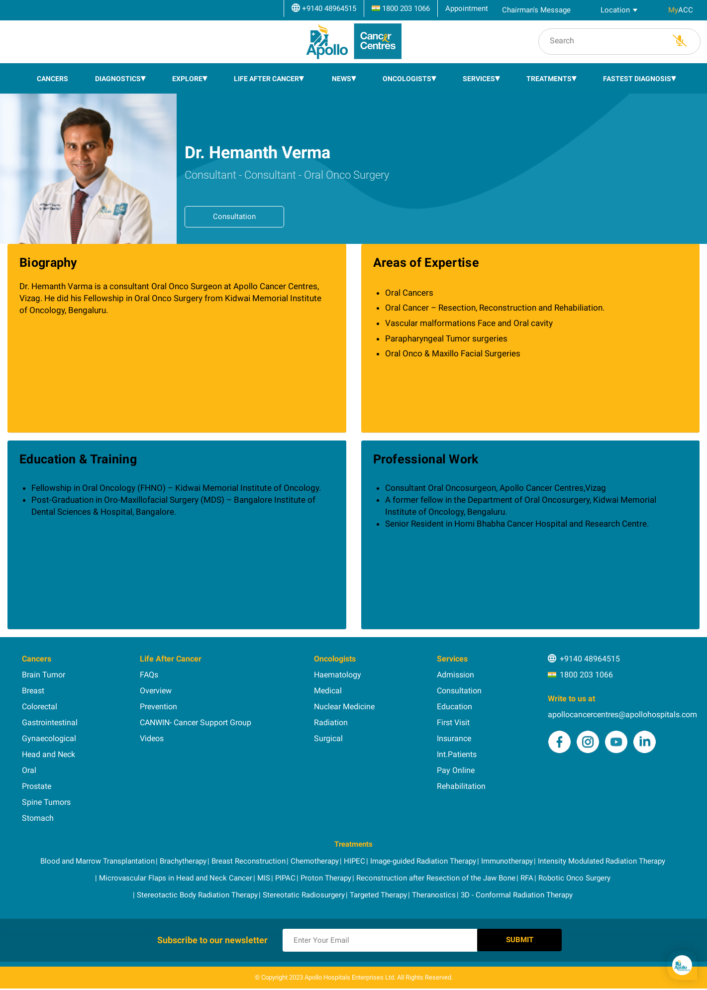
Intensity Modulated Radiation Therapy (601, 857)
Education (454, 703)
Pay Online (456, 766)
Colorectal (39, 703)
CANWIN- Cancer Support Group (195, 719)
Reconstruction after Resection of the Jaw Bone (435, 874)
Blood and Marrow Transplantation (97, 857)
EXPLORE (187, 75)
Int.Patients (457, 751)
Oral (29, 766)
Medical (328, 687)
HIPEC (354, 857)
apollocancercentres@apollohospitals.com (622, 711)
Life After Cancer (266, 75)
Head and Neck (48, 751)
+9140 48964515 (590, 655)
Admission (455, 671)
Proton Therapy (326, 874)
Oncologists (407, 75)
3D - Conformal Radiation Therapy (517, 891)
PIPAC (285, 874)
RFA (526, 874)
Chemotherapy (315, 857)
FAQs (149, 671)
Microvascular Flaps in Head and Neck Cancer (175, 874)
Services (479, 75)
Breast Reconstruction (248, 857)
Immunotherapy (507, 857)
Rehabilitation (461, 782)
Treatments (549, 75)
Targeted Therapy (378, 891)
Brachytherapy (183, 857)
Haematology (337, 671)
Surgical (328, 735)
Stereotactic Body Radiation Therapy (197, 891)
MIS (263, 874)
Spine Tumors (46, 798)
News (341, 75)
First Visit (453, 719)
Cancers (52, 75)
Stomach (38, 814)
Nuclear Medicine (344, 703)
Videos (152, 735)
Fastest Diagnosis (637, 75)
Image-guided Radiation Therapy (423, 857)
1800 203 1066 (586, 671)
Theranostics (434, 891)
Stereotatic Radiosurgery (304, 891)
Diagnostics (118, 75)
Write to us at (571, 695)
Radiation (331, 719)
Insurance (454, 735)
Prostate (36, 782)
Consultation (234, 213)
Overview (156, 687)
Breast (33, 687)
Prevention (158, 703)
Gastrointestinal (50, 719)
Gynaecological (49, 735)
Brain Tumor (43, 671)
